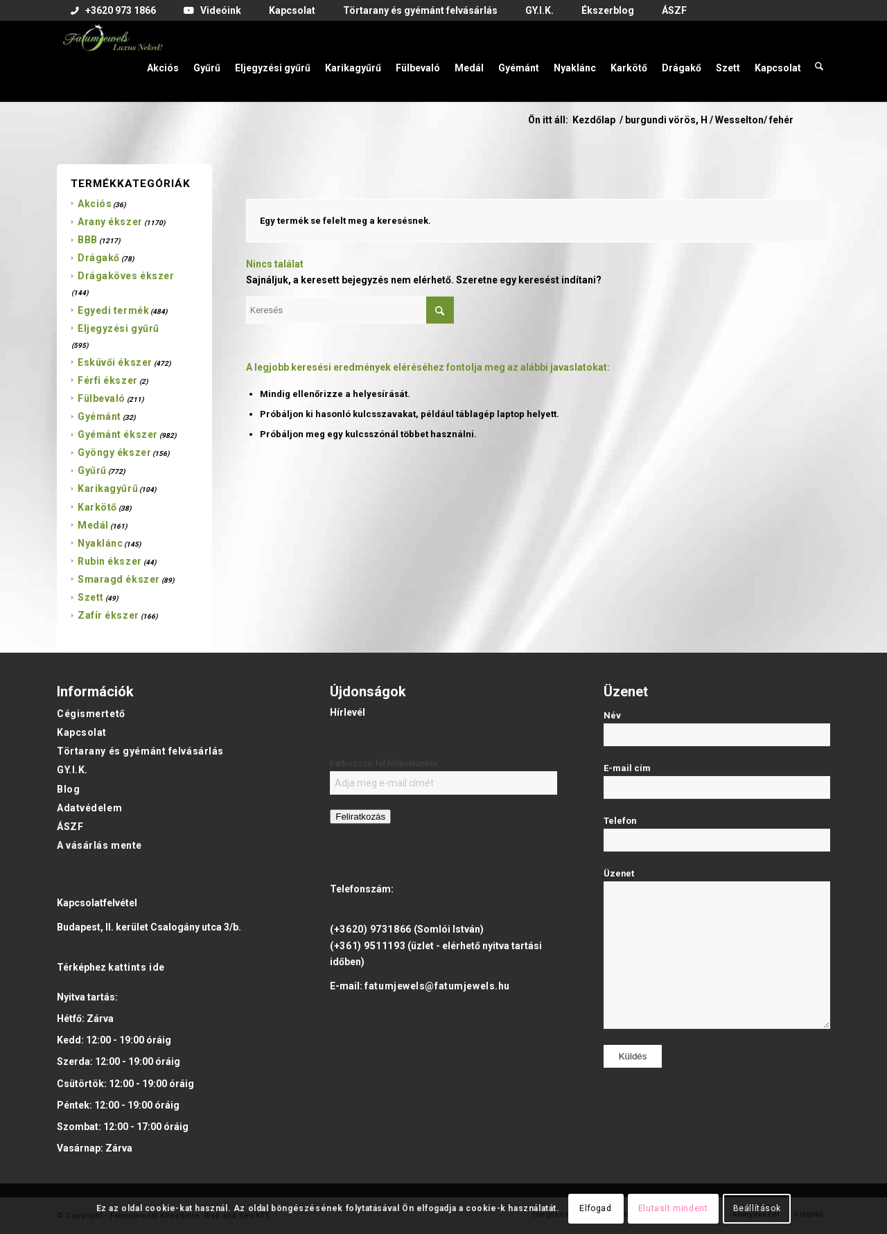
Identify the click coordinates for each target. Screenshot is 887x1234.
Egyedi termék (113, 310)
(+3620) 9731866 (370, 929)
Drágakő (99, 257)
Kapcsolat (82, 732)
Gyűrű (92, 470)
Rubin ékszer (110, 561)
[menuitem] (113, 11)
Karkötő (97, 507)
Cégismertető (91, 713)
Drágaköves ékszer (126, 275)
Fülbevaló (101, 398)
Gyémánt (99, 416)
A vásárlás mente (99, 845)
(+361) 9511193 (367, 945)
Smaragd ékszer (119, 579)
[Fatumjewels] (112, 61)
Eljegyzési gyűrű (118, 328)
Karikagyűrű (108, 488)
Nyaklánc (100, 543)
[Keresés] (819, 61)
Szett (91, 597)
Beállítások (757, 1208)
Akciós (95, 203)
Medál (93, 525)
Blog (68, 789)
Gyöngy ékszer (114, 452)
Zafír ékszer (108, 615)
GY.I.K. (72, 769)
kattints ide (136, 967)
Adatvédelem (89, 807)
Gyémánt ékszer (118, 434)
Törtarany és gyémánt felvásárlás (140, 751)
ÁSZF (70, 826)
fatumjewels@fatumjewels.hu (437, 985)
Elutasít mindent (673, 1208)
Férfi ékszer (108, 380)
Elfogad (595, 1208)
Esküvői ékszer (115, 362)
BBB (88, 239)
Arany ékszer (110, 221)
